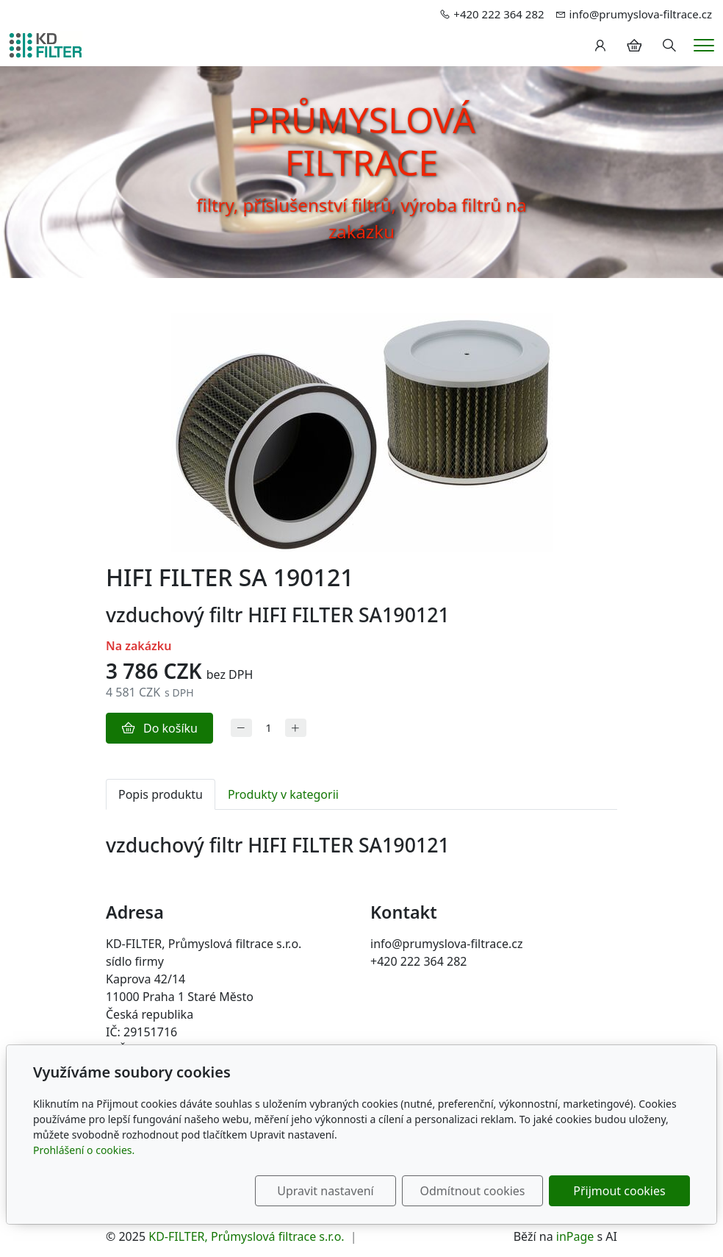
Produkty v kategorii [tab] (283, 794)
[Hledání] (669, 45)
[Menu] (704, 45)
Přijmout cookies (619, 1191)
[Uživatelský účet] (600, 45)
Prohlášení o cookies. (83, 1150)
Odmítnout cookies (472, 1191)
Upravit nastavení (325, 1191)
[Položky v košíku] (634, 45)
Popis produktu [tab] (160, 794)
